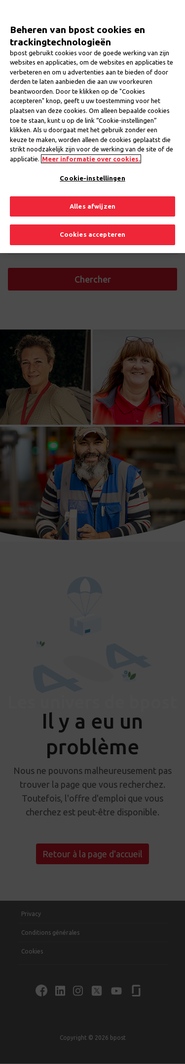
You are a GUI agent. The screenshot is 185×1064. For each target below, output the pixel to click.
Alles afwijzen (92, 192)
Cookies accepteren (92, 221)
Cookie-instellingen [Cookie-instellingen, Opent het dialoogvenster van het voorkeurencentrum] (92, 164)
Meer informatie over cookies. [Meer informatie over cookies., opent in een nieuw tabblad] (91, 145)
